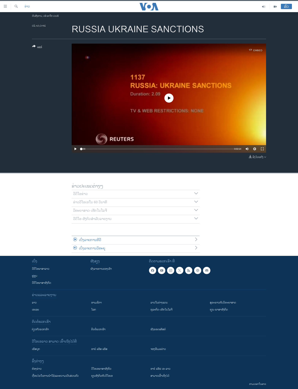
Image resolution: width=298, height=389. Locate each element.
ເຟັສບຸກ (36, 349)
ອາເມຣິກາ (96, 303)
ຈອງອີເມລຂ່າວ (158, 349)
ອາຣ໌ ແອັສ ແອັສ (99, 349)
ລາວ (34, 303)
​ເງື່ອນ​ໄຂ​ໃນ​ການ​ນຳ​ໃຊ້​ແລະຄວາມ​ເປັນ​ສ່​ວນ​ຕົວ (55, 376)
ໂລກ (93, 310)
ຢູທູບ (34, 276)
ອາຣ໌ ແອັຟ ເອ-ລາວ (160, 369)
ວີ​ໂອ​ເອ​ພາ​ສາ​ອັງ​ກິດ (101, 369)
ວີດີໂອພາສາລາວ (40, 269)
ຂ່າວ (27, 6)
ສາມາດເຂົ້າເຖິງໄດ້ (160, 376)
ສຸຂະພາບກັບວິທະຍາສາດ (223, 303)
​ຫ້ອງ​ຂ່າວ (37, 369)
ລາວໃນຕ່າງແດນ (159, 303)
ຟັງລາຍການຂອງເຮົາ (101, 269)
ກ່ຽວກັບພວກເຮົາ (40, 329)
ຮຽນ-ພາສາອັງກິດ (219, 310)
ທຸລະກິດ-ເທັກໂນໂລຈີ (161, 310)
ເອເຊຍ (35, 310)
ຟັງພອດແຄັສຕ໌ (158, 329)
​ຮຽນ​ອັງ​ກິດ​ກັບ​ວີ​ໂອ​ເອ (102, 376)
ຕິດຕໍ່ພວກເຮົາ (98, 329)
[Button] (37, 47)
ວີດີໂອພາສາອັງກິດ (41, 283)
